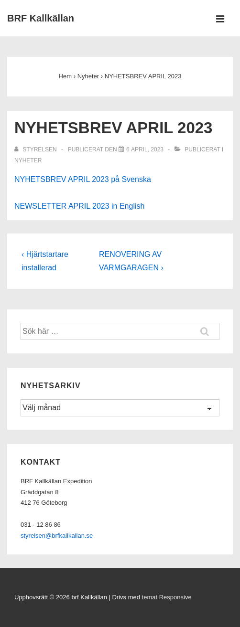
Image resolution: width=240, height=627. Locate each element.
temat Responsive (167, 597)
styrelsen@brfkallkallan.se (57, 535)
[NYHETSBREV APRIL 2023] (145, 149)
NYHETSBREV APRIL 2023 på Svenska (82, 179)
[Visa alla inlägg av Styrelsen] (36, 149)
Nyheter (28, 160)
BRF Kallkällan (40, 18)
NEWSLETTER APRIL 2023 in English (79, 206)
